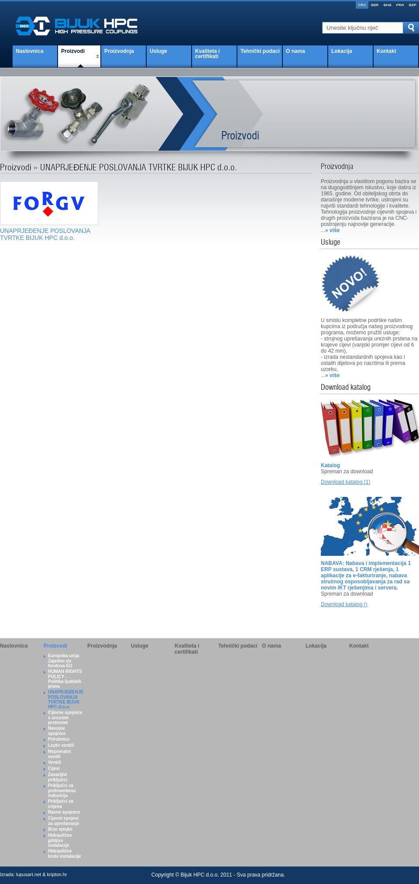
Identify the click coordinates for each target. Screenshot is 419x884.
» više (332, 230)
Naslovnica (29, 51)
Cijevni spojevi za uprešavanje (63, 821)
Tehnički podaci (260, 51)
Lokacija (341, 51)
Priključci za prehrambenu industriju (62, 790)
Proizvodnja (119, 51)
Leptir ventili (61, 745)
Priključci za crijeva (60, 804)
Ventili (54, 762)
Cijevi (54, 768)
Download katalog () (344, 604)
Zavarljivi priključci (57, 777)
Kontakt (386, 51)
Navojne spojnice (57, 731)
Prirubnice (58, 739)
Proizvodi (73, 51)
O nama (295, 51)
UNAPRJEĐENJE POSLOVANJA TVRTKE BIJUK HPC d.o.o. (65, 699)
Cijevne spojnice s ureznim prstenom (65, 717)
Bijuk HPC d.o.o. (200, 875)
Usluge (158, 51)
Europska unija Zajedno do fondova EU (63, 660)
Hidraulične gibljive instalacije (60, 840)
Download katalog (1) (345, 482)
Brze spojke (60, 829)
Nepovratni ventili (59, 754)
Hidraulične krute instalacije (64, 854)
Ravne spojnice (64, 812)
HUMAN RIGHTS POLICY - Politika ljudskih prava (65, 679)
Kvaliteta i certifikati (207, 53)
